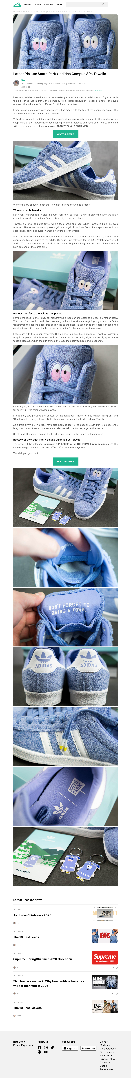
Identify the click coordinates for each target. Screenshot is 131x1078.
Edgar (23, 80)
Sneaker (27, 4)
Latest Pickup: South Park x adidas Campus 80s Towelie (63, 11)
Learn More (98, 90)
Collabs (38, 4)
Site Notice (106, 1052)
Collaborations (108, 1048)
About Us (105, 1055)
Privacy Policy (107, 1059)
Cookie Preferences (106, 1067)
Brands (104, 1041)
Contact (104, 1062)
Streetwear (49, 4)
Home (16, 11)
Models (104, 1045)
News (59, 4)
